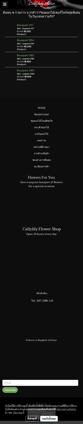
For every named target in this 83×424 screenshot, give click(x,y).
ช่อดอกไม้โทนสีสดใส (42, 121)
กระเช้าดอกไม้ (41, 127)
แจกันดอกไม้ (41, 134)
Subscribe (10, 390)
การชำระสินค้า (41, 153)
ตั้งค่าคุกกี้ (32, 418)
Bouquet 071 (25, 25)
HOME (41, 107)
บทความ (41, 140)
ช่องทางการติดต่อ (41, 160)
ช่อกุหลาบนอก (41, 114)
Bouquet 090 (25, 70)
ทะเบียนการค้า (41, 166)
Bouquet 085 (25, 55)
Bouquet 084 (25, 40)
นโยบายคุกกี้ (18, 412)
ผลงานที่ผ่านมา (41, 147)
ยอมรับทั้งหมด (49, 418)
